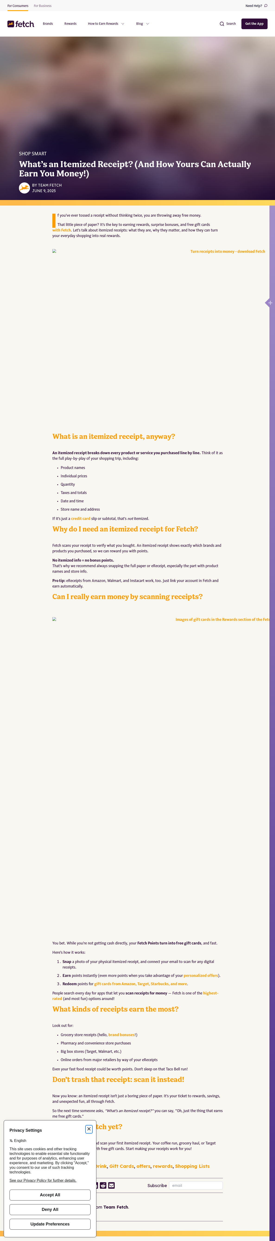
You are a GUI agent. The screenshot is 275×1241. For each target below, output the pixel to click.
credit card (80, 432)
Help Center (67, 1108)
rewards (163, 922)
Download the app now (72, 899)
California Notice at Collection (135, 1132)
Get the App (254, 23)
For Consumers (17, 6)
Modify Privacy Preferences (133, 1156)
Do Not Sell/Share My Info (132, 1168)
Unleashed (33, 1051)
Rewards (70, 23)
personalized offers (201, 731)
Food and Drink (88, 922)
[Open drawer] (267, 302)
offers (143, 922)
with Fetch (61, 230)
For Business (42, 6)
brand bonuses (121, 791)
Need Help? (257, 6)
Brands (48, 23)
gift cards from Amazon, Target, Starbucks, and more (140, 740)
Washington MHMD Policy (132, 1144)
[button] (21, 24)
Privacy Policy (123, 1108)
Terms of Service (125, 1120)
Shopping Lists (192, 922)
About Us (13, 1108)
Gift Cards (121, 922)
